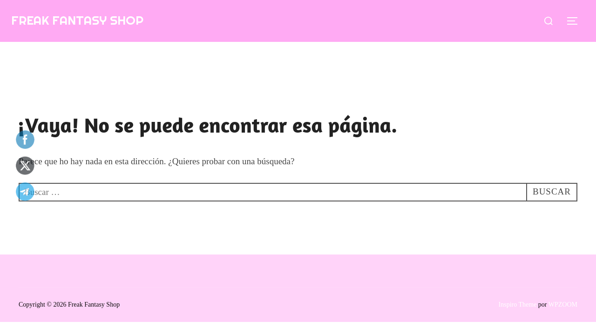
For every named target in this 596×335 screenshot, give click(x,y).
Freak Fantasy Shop (77, 20)
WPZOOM (563, 304)
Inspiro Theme (518, 304)
